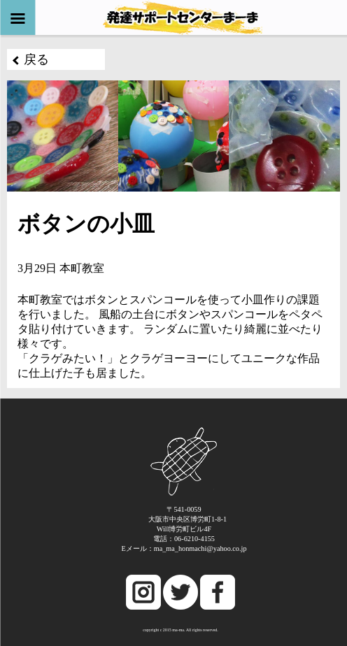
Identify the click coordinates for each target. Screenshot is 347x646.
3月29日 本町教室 (60, 268)
